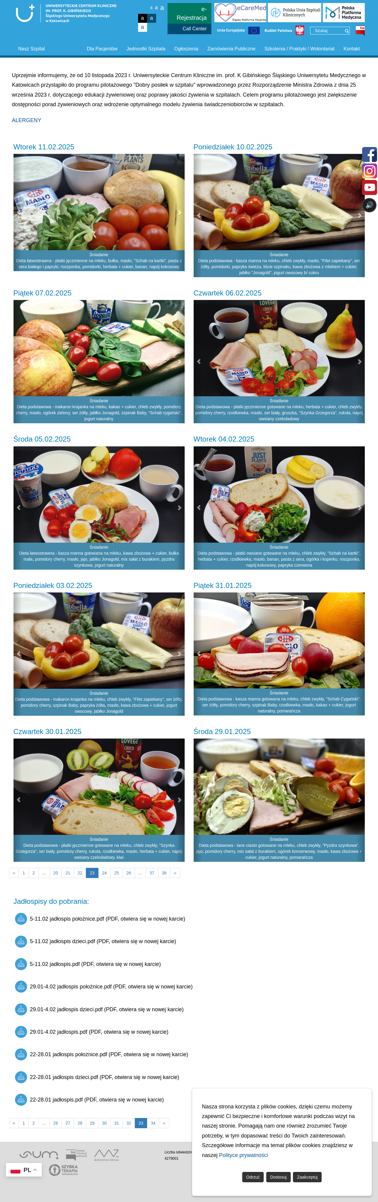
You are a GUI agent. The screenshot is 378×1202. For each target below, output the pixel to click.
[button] (18, 212)
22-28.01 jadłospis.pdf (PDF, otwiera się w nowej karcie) (89, 1100)
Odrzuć (253, 1177)
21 (67, 873)
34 (153, 1123)
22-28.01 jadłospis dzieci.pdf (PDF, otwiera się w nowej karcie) (97, 1077)
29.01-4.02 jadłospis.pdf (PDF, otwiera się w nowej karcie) (91, 1032)
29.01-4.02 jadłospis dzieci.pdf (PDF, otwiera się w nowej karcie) (99, 1009)
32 (128, 1123)
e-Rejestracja (192, 13)
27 (67, 1123)
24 (104, 873)
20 (55, 873)
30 (104, 1123)
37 (152, 873)
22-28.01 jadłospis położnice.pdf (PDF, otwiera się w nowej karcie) (101, 1054)
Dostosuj (278, 1177)
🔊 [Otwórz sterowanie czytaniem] (369, 205)
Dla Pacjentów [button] (102, 48)
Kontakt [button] (351, 48)
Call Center (195, 28)
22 (80, 873)
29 (92, 1123)
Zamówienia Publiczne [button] (231, 48)
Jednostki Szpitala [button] (146, 48)
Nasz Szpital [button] (31, 48)
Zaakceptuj (307, 1177)
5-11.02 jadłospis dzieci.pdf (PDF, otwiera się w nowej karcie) (95, 942)
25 (116, 873)
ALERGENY (26, 120)
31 (116, 1123)
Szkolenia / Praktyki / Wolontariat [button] (300, 48)
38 (164, 873)
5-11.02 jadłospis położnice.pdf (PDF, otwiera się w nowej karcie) (100, 919)
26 (128, 873)
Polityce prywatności (243, 1155)
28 (80, 1123)
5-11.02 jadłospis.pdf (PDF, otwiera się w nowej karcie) (88, 964)
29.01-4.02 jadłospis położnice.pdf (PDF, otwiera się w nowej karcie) (104, 987)
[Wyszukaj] (347, 31)
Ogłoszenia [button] (186, 48)
